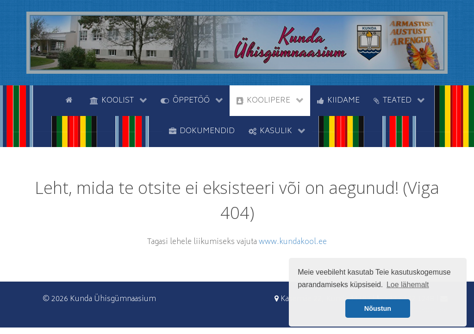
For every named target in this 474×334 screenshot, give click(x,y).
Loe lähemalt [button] (408, 285)
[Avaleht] (71, 99)
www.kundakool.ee (293, 242)
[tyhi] (51, 99)
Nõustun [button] (377, 308)
